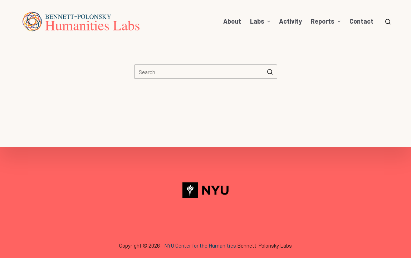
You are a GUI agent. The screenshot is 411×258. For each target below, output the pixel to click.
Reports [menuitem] (326, 21)
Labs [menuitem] (261, 21)
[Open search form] (388, 21)
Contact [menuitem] (361, 21)
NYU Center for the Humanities (200, 245)
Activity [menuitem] (290, 21)
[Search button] (270, 71)
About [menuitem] (232, 21)
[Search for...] (205, 71)
